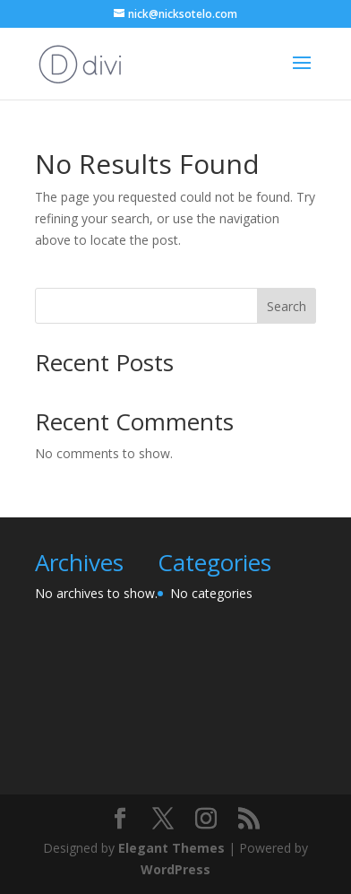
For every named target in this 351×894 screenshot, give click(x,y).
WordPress (175, 869)
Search (286, 306)
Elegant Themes (171, 847)
